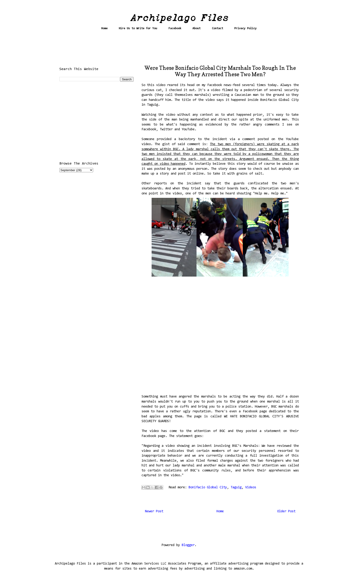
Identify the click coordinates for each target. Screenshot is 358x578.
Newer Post (154, 511)
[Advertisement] (179, 49)
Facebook (174, 28)
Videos (250, 487)
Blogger (188, 545)
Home (104, 28)
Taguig (236, 487)
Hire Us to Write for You (138, 28)
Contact (217, 28)
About (196, 28)
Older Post (286, 511)
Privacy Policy (245, 28)
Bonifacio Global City (208, 487)
